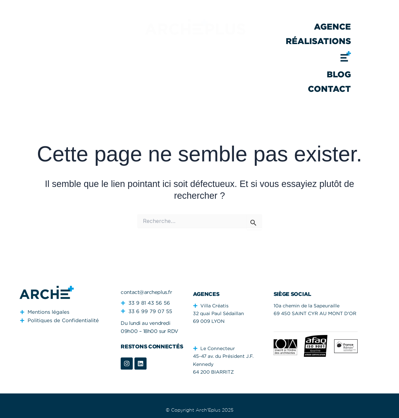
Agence (332, 26)
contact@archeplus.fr (146, 292)
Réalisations (318, 40)
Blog (339, 74)
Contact (329, 88)
